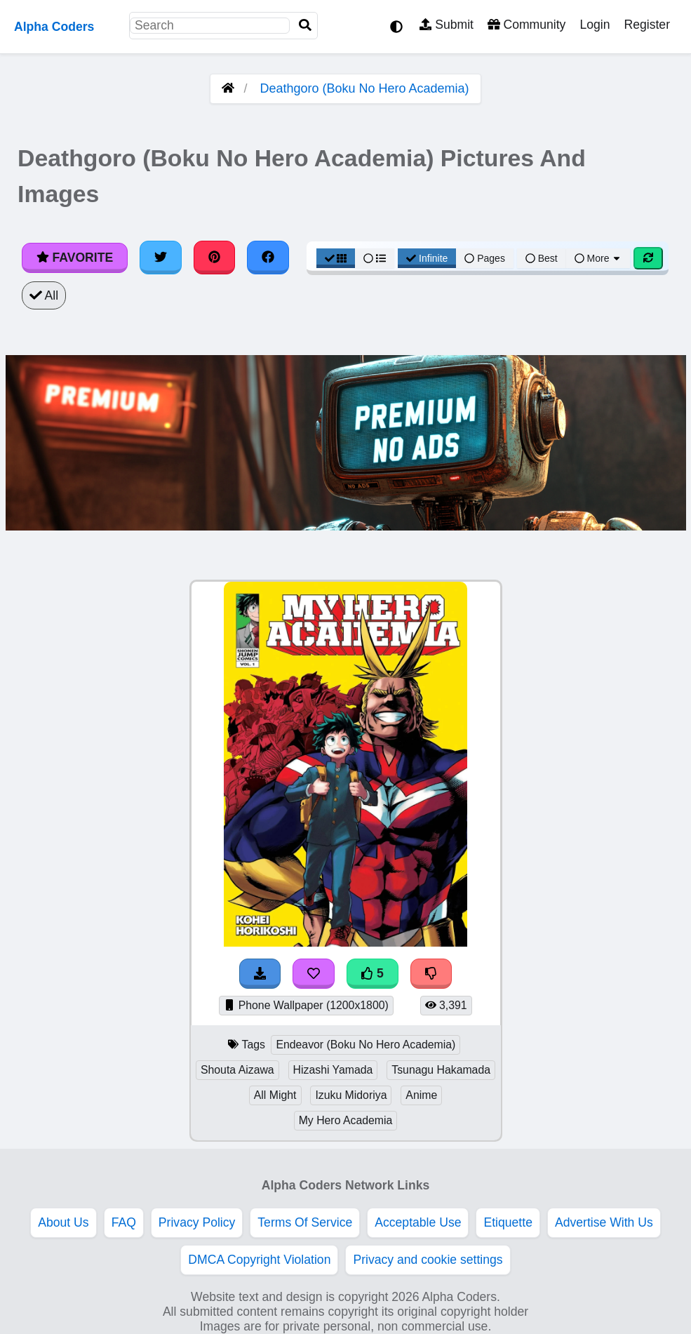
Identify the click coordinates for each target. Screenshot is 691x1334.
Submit (447, 25)
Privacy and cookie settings (427, 1260)
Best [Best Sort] (541, 258)
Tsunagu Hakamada (440, 1070)
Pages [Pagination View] (484, 258)
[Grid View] (336, 258)
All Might (275, 1095)
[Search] (305, 26)
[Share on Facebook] (268, 257)
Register (647, 25)
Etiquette (507, 1222)
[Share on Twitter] (161, 257)
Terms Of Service (304, 1222)
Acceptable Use (418, 1222)
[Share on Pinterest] (215, 257)
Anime (421, 1095)
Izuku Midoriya (351, 1095)
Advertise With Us (604, 1222)
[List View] (374, 258)
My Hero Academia (346, 1120)
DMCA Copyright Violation (259, 1260)
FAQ (124, 1222)
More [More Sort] (598, 258)
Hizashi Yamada (333, 1070)
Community (526, 25)
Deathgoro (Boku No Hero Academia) (364, 88)
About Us (63, 1222)
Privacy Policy (197, 1222)
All (43, 295)
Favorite (74, 258)
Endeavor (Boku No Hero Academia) (365, 1044)
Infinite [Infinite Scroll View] (427, 258)
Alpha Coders (54, 27)
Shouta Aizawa (237, 1070)
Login (594, 25)
